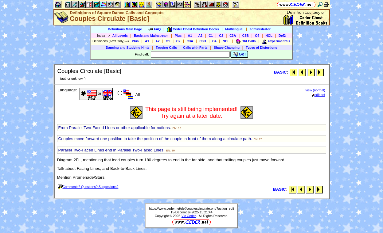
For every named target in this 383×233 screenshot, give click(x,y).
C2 (221, 35)
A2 (200, 35)
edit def (318, 95)
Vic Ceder (189, 216)
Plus (178, 35)
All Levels (120, 35)
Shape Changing (227, 47)
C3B (245, 35)
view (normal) (315, 90)
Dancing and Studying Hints (128, 47)
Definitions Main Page (125, 29)
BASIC (280, 72)
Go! (239, 54)
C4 (257, 35)
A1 (190, 35)
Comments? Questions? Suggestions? (88, 187)
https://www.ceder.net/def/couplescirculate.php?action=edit (191, 208)
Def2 (282, 35)
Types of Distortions (261, 47)
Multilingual (234, 29)
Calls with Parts (195, 47)
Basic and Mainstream (151, 35)
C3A (232, 35)
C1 (211, 35)
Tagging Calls (166, 47)
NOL (268, 35)
